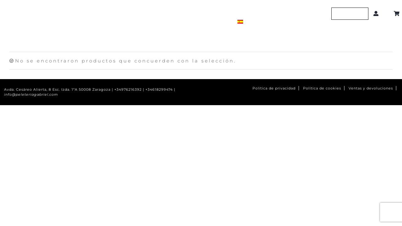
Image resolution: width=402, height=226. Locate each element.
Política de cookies (322, 88)
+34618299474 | (160, 90)
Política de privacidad (274, 88)
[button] (387, 13)
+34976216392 (128, 90)
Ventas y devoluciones (371, 88)
